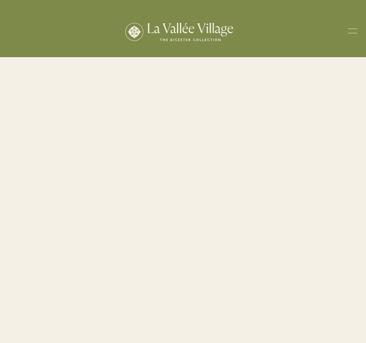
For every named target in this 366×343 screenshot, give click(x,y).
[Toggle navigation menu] (352, 32)
